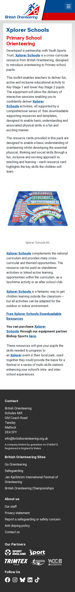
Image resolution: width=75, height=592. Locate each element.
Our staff (11, 506)
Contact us (12, 532)
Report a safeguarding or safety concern (32, 519)
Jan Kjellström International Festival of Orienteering (31, 479)
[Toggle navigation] (68, 6)
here (32, 336)
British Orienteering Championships (29, 488)
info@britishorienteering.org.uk (26, 438)
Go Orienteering (16, 464)
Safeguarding (14, 471)
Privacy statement (17, 513)
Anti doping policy (17, 526)
